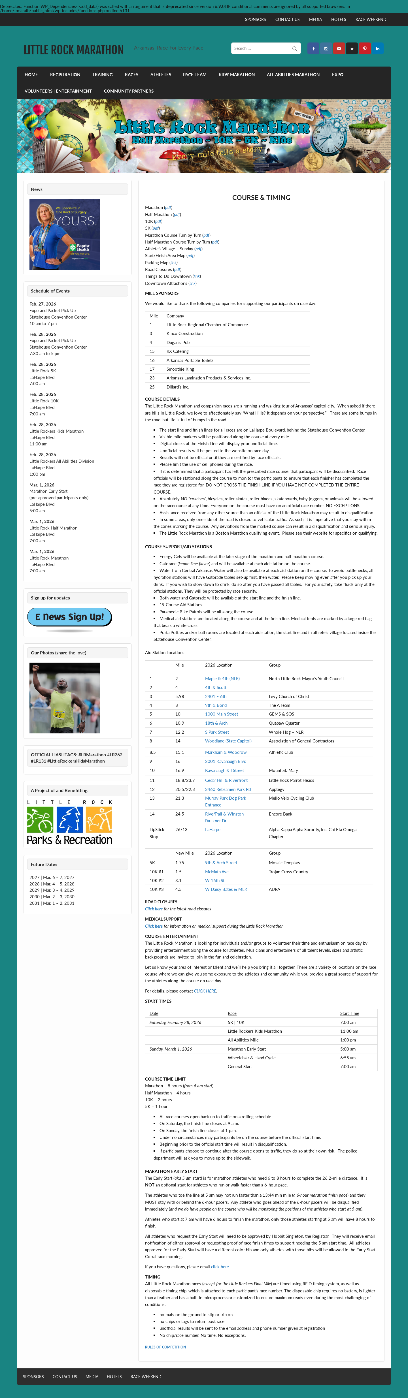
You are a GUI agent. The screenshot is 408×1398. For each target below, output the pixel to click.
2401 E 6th (215, 696)
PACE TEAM (195, 74)
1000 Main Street (221, 713)
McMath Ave (217, 871)
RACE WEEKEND (371, 19)
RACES (131, 74)
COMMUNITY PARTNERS (129, 90)
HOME (31, 74)
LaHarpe (212, 829)
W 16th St (214, 880)
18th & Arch (216, 722)
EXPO (337, 74)
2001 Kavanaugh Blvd (225, 761)
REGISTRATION (65, 74)
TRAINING (102, 74)
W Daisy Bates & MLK (226, 889)
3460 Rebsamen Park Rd (228, 789)
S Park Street (217, 732)
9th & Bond (216, 705)
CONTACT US (287, 19)
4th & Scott (215, 687)
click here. (220, 1266)
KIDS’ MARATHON (237, 74)
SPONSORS (255, 19)
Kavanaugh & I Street (224, 770)
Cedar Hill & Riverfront (226, 780)
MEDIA (315, 19)
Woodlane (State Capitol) (228, 740)
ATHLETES (160, 74)
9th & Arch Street (221, 862)
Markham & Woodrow (226, 752)
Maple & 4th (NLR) (222, 678)
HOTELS (338, 19)
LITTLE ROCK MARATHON (74, 50)
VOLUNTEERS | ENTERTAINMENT (58, 90)
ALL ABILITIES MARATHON (293, 74)
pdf (206, 235)
